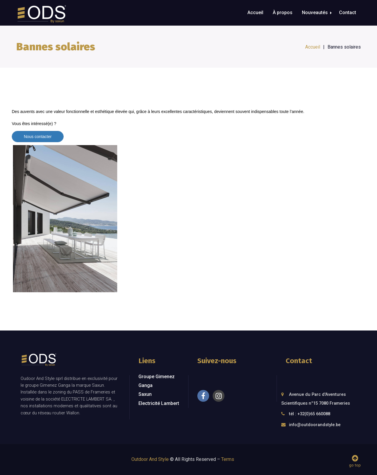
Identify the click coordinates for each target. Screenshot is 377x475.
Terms (227, 459)
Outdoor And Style (150, 459)
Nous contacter (38, 136)
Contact (347, 12)
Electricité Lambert (158, 403)
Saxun (145, 394)
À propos (282, 12)
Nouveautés (315, 12)
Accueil (255, 12)
